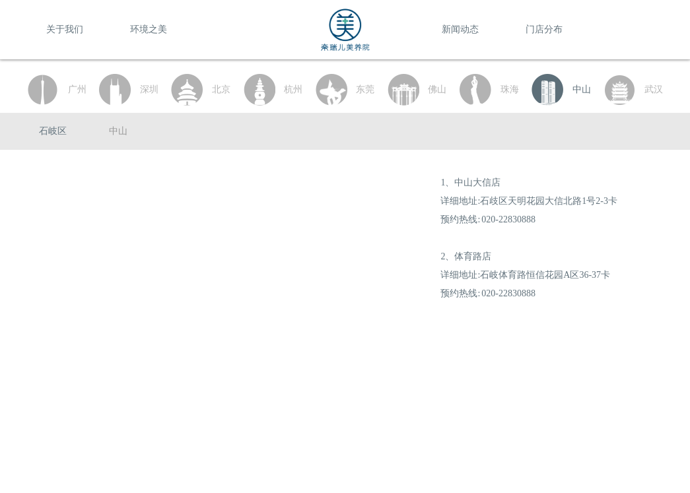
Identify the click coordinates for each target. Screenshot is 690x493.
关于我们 (64, 29)
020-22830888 (508, 219)
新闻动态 (460, 29)
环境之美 (148, 29)
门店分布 (544, 29)
